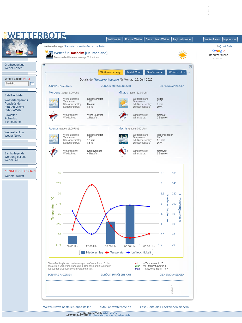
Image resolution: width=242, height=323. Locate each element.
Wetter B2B (12, 160)
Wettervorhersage (111, 72)
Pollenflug (11, 118)
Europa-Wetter (133, 39)
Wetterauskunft (14, 176)
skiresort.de (124, 315)
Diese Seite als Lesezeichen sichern (164, 307)
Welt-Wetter (114, 39)
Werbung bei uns (15, 157)
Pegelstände (13, 103)
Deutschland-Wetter (157, 39)
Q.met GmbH (226, 46)
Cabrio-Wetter (13, 110)
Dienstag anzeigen (172, 86)
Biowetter (11, 115)
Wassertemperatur (16, 100)
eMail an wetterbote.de (115, 307)
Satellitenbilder (14, 95)
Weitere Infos (176, 72)
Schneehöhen (13, 121)
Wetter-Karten (13, 68)
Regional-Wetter (182, 39)
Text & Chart (134, 72)
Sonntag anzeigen (60, 86)
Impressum (230, 39)
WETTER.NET (111, 312)
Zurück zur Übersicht (116, 86)
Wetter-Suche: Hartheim (91, 46)
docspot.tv (110, 315)
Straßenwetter (155, 72)
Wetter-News (212, 39)
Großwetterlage (14, 64)
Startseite (69, 46)
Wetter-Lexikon (14, 132)
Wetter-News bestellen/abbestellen (67, 307)
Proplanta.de (96, 315)
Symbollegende (14, 153)
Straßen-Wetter (14, 107)
